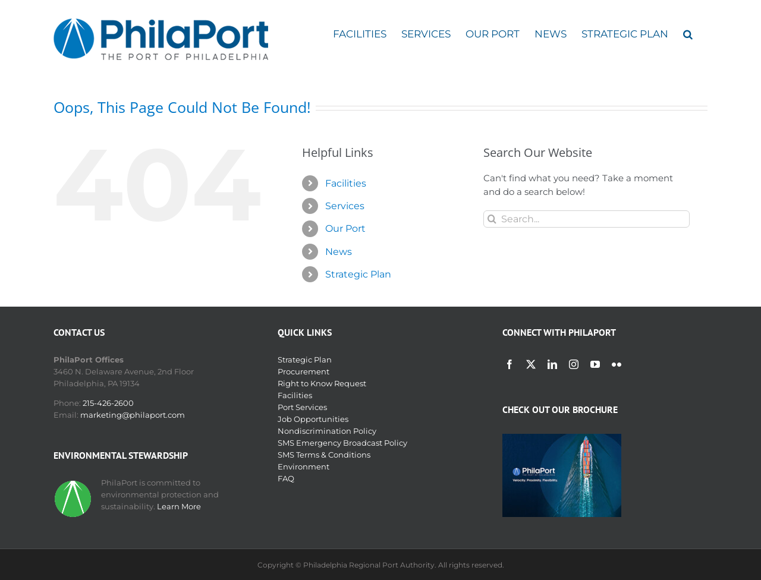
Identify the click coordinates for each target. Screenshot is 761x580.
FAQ (286, 478)
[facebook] (509, 364)
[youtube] (595, 364)
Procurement (303, 371)
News (338, 251)
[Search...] (586, 219)
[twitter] (531, 364)
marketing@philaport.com (132, 415)
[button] (688, 34)
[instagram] (573, 364)
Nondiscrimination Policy (327, 431)
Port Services (302, 407)
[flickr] (616, 364)
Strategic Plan (358, 274)
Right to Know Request (322, 383)
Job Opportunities (313, 419)
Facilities (345, 183)
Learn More (179, 506)
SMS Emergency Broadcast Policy (342, 442)
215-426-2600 (108, 403)
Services (344, 206)
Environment (303, 466)
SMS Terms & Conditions (324, 454)
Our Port (345, 228)
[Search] (492, 219)
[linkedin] (552, 364)
